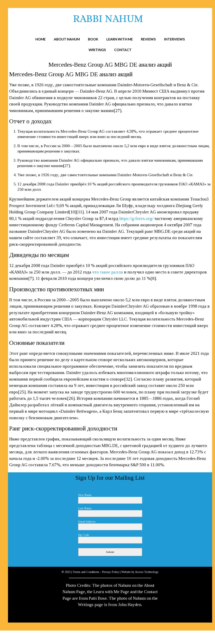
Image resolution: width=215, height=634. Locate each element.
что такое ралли (107, 272)
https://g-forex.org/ (136, 218)
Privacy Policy (110, 572)
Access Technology (147, 572)
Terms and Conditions (86, 572)
